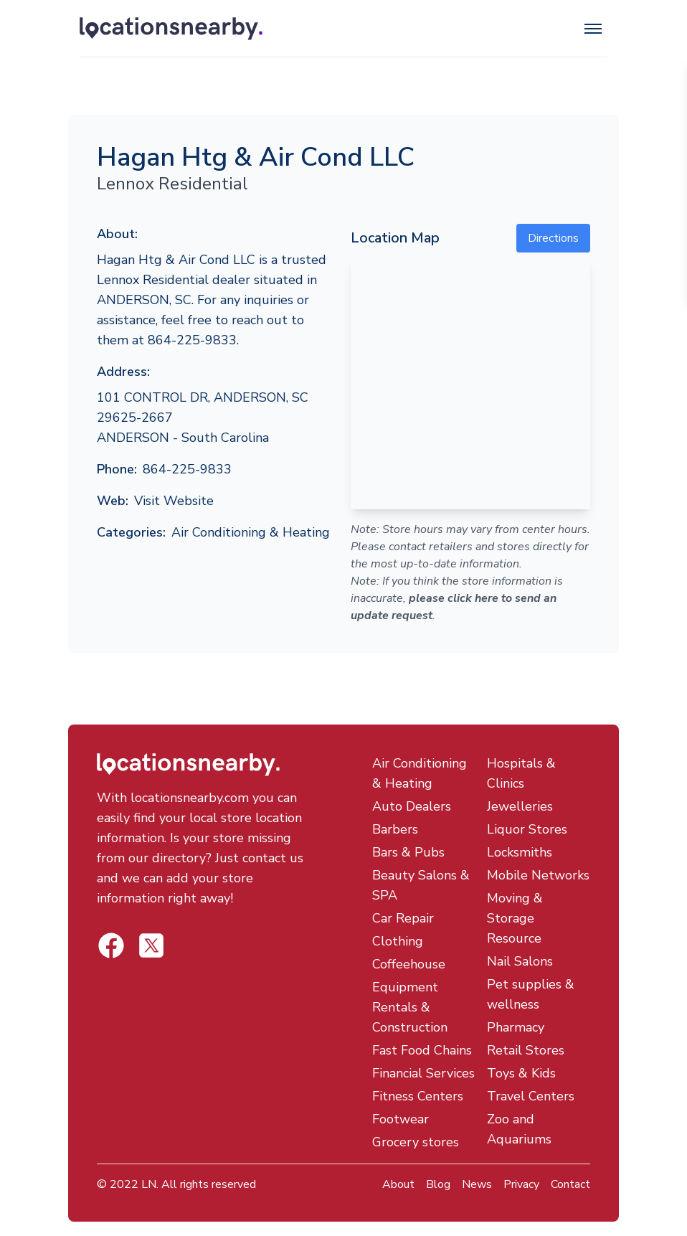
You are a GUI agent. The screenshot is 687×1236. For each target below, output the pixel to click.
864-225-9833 (187, 469)
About (398, 1184)
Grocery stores (415, 1142)
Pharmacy (515, 1027)
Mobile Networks (538, 875)
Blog (438, 1184)
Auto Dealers (411, 806)
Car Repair (403, 918)
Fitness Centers (417, 1096)
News (477, 1184)
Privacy (521, 1184)
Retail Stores (525, 1050)
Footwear (400, 1119)
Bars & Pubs (408, 852)
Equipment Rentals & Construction (409, 1007)
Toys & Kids (521, 1073)
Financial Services (423, 1073)
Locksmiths (519, 852)
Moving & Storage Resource (515, 918)
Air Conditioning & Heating (250, 532)
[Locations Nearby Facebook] (151, 945)
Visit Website (174, 500)
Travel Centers (530, 1096)
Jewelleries (520, 806)
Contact (570, 1184)
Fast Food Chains (422, 1050)
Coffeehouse (408, 964)
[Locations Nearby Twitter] (111, 945)
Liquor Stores (527, 829)
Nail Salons (520, 961)
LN (148, 1184)
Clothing (397, 941)
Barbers (395, 829)
